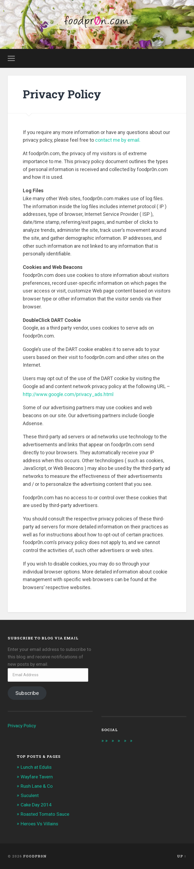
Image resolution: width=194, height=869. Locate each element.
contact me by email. (117, 140)
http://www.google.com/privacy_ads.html (68, 394)
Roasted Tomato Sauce (45, 814)
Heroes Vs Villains (39, 823)
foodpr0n (35, 856)
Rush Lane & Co (37, 786)
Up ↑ (181, 856)
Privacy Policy (22, 725)
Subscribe (27, 693)
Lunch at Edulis (36, 767)
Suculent (30, 795)
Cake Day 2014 (36, 804)
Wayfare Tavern (37, 776)
